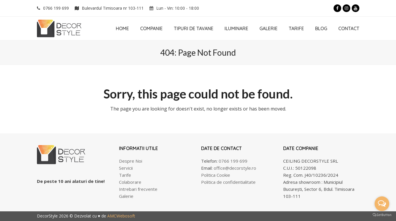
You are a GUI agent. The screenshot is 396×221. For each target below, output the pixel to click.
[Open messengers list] (382, 203)
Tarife (125, 175)
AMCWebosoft (121, 216)
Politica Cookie (215, 175)
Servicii (126, 168)
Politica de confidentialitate (228, 182)
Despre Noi (130, 161)
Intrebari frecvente (138, 189)
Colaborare (130, 182)
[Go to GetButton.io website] (382, 215)
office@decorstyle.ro (235, 168)
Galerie (126, 196)
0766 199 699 (56, 8)
